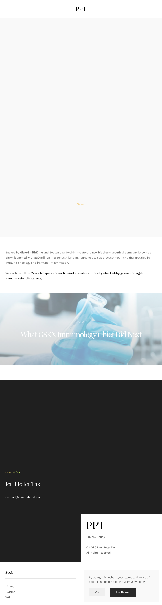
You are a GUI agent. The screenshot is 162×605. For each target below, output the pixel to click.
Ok (97, 592)
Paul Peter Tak (22, 484)
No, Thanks (122, 592)
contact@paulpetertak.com (23, 497)
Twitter (10, 592)
